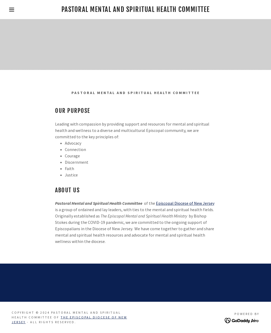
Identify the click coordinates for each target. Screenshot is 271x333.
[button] (13, 9)
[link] (135, 10)
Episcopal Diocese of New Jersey (185, 203)
